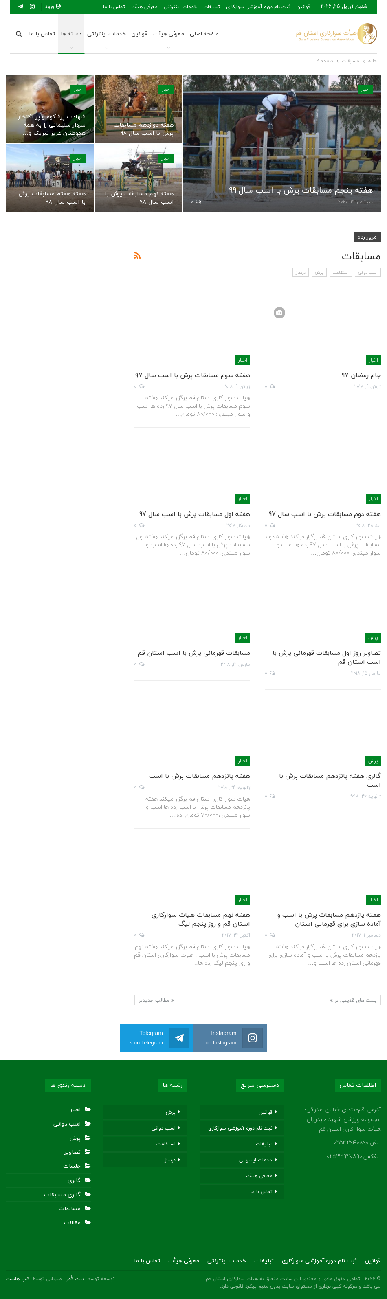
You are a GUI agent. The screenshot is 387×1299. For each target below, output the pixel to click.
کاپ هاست (17, 1279)
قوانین (303, 6)
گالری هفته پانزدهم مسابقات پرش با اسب (330, 780)
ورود (53, 6)
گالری (74, 1180)
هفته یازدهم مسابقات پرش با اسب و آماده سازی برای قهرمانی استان (329, 919)
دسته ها (71, 34)
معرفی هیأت (168, 34)
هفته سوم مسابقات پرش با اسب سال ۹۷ (192, 375)
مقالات (72, 1223)
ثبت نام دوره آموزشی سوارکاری (258, 6)
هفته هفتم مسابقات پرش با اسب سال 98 (52, 198)
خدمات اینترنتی (180, 6)
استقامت (341, 272)
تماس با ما (42, 34)
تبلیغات (211, 6)
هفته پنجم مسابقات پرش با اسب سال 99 (301, 190)
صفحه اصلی (205, 34)
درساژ (301, 272)
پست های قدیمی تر (353, 1000)
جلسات (72, 1166)
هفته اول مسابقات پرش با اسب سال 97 (194, 514)
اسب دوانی (368, 272)
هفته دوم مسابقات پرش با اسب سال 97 (325, 514)
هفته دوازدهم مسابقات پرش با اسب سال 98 (144, 129)
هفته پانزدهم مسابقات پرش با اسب (199, 775)
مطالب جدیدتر (156, 1000)
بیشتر (149, 6)
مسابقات (70, 1208)
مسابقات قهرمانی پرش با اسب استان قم (193, 652)
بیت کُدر (75, 1279)
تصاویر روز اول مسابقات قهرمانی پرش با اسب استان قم (327, 657)
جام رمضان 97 (361, 375)
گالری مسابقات (62, 1194)
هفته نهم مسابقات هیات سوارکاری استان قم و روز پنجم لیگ (201, 919)
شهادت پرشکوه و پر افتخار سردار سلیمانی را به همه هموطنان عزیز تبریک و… (52, 125)
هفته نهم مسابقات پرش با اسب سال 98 (139, 198)
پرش (319, 272)
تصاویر (72, 1152)
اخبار (365, 89)
